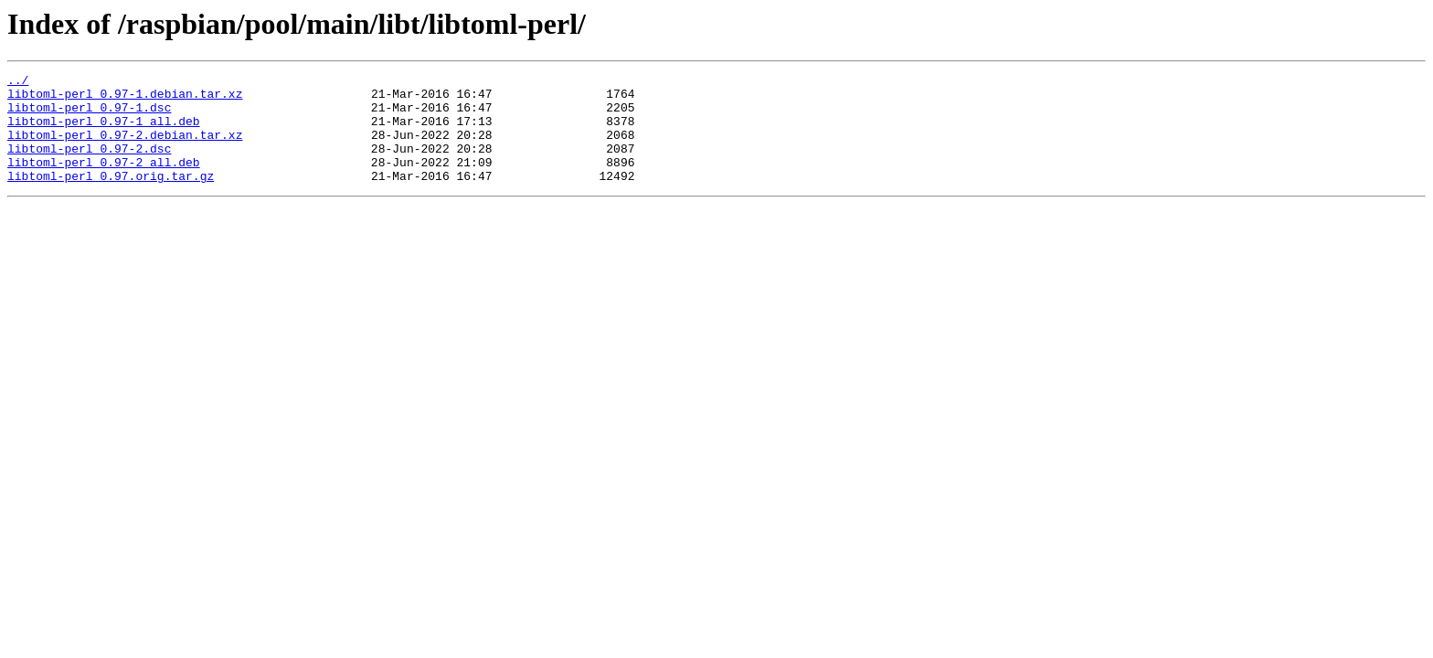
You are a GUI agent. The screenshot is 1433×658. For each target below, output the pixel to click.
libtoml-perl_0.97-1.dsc (89, 115)
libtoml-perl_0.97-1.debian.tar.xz (124, 98)
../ (17, 82)
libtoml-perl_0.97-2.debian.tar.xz (124, 148)
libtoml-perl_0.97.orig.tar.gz (110, 197)
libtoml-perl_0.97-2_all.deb (103, 181)
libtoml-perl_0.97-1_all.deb (103, 131)
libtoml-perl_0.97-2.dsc (89, 164)
